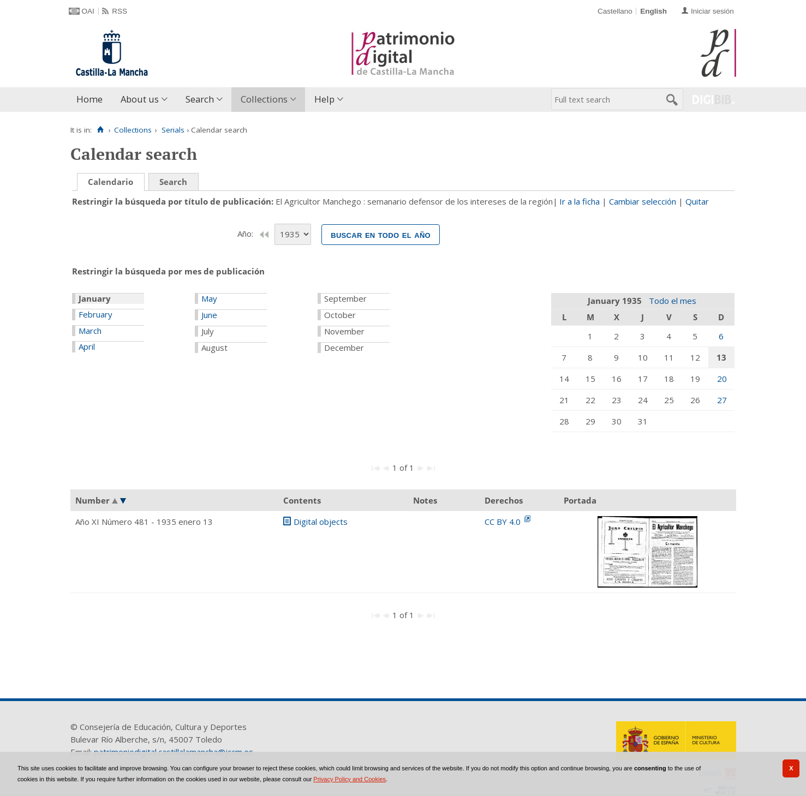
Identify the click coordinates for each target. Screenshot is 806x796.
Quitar (697, 201)
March (90, 330)
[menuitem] (92, 99)
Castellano (615, 11)
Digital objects (321, 521)
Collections (264, 99)
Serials (173, 130)
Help (324, 99)
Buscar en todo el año (381, 234)
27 (722, 399)
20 (722, 378)
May (209, 298)
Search (200, 99)
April (87, 346)
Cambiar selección (642, 201)
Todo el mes (672, 300)
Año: (246, 233)
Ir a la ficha (579, 201)
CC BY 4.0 (504, 521)
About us (140, 99)
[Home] (100, 130)
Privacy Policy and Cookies (349, 779)
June (209, 314)
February (95, 314)
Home (89, 99)
